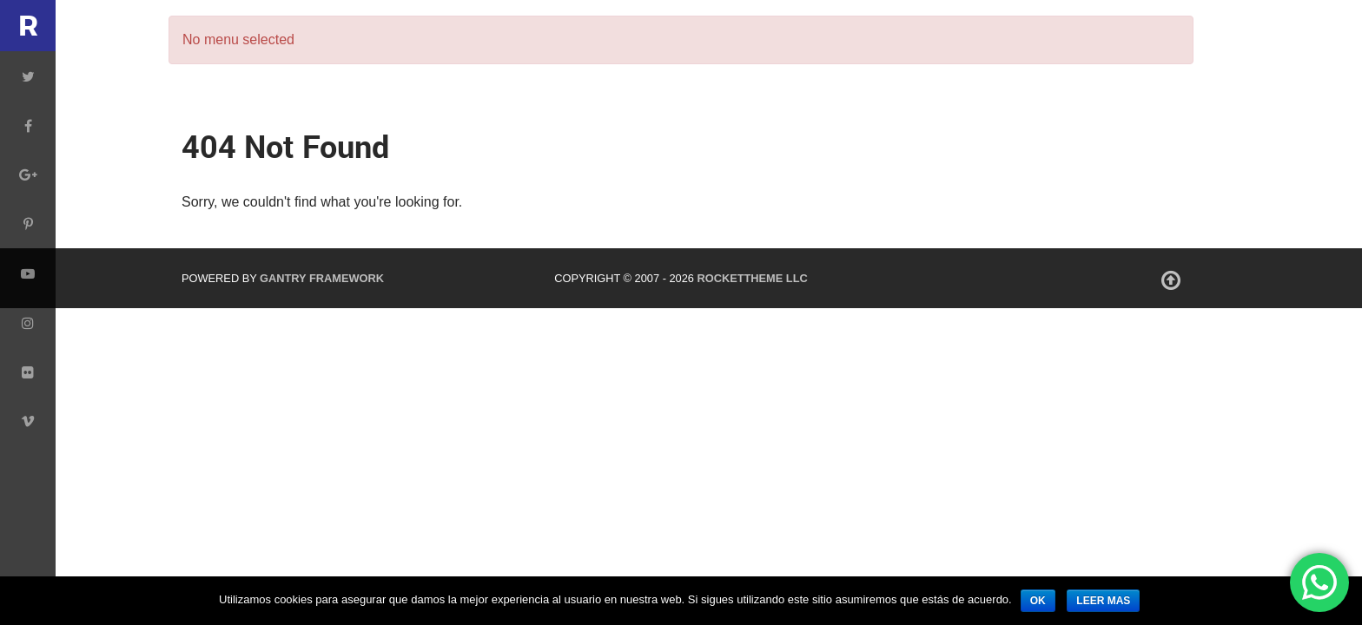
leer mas (1103, 601)
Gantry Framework (322, 278)
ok (1038, 601)
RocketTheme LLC (752, 278)
